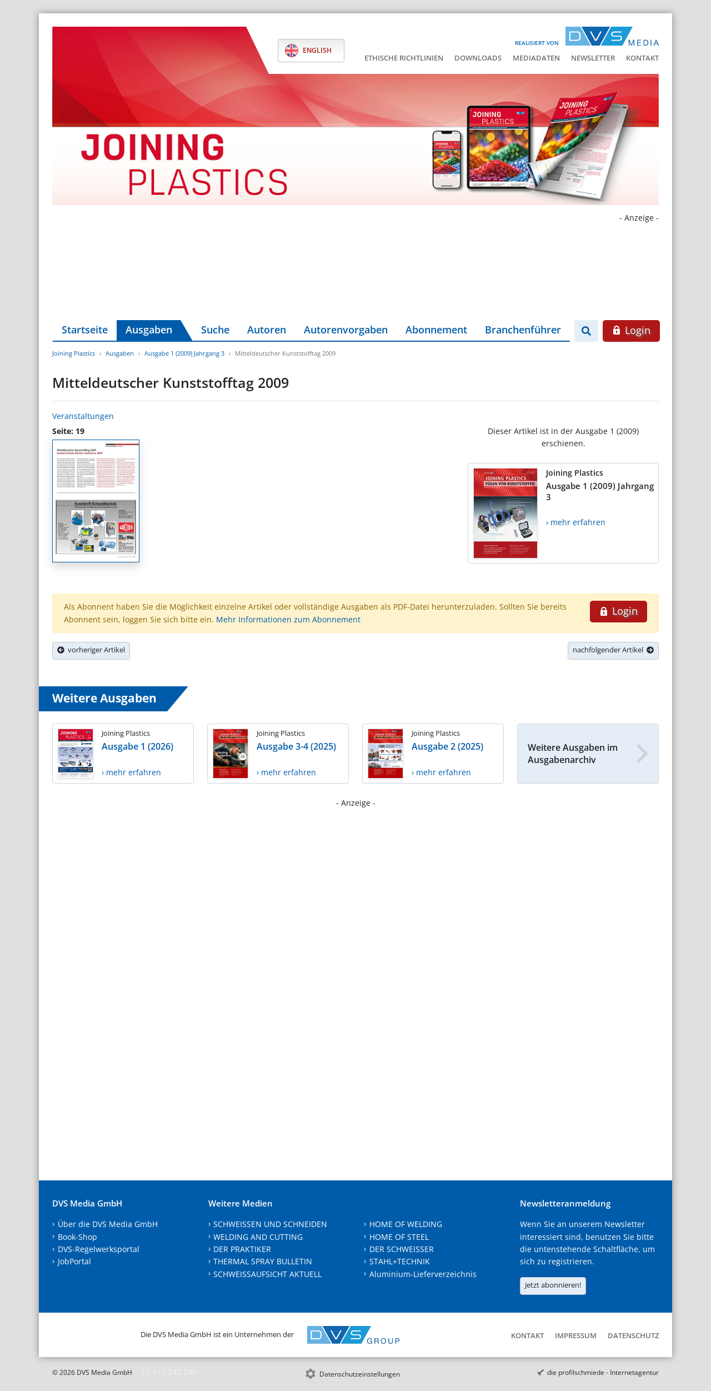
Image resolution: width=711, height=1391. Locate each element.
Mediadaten (536, 58)
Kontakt (642, 58)
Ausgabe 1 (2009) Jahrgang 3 (184, 353)
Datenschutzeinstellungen (359, 1374)
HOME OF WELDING (405, 1224)
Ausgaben (149, 329)
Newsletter (593, 58)
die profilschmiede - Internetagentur (603, 1372)
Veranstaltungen (83, 416)
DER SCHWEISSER (401, 1249)
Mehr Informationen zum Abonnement (288, 619)
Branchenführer (523, 329)
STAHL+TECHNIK (399, 1261)
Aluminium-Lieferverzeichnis (423, 1274)
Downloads (478, 58)
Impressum (576, 1335)
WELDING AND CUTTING (258, 1237)
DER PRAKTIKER (242, 1249)
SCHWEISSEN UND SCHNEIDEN (270, 1224)
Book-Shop (77, 1237)
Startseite (85, 329)
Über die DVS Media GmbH (108, 1224)
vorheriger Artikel (91, 650)
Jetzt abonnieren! (553, 1285)
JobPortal (74, 1261)
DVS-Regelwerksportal (98, 1249)
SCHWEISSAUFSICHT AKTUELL (267, 1274)
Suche (215, 329)
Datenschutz (633, 1335)
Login (631, 330)
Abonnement (436, 329)
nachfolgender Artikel (613, 650)
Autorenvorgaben (346, 329)
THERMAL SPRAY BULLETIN (262, 1261)
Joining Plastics (73, 353)
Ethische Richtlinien (403, 58)
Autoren (266, 329)
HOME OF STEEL (399, 1237)
